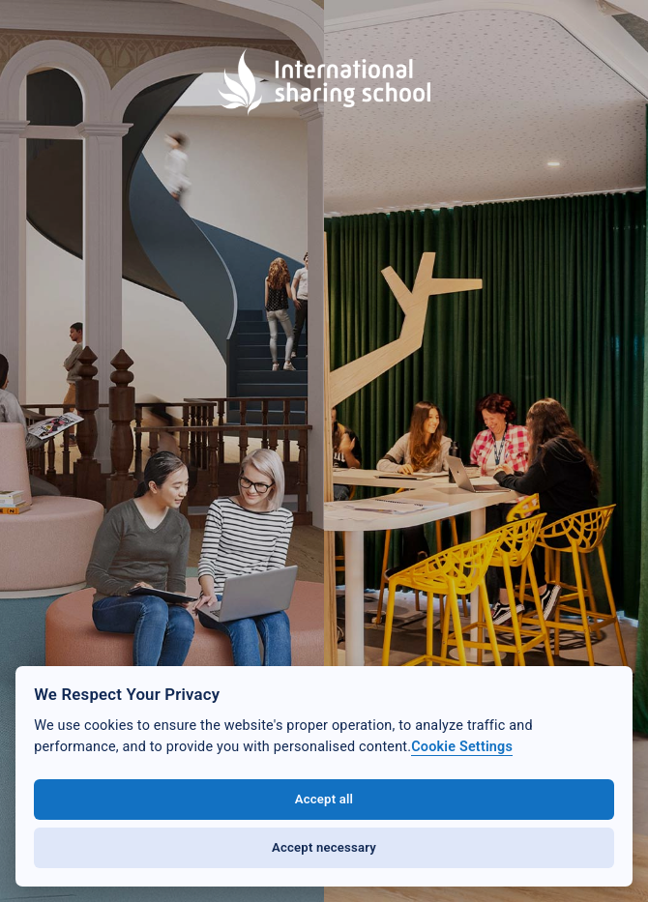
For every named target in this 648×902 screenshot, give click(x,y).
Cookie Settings (462, 747)
